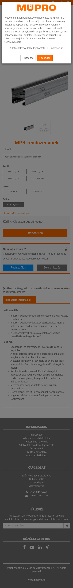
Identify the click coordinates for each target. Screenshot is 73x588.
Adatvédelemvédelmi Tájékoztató (27, 48)
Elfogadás (44, 58)
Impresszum (56, 48)
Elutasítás (28, 58)
